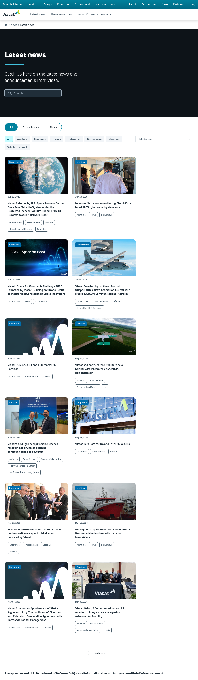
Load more (99, 463)
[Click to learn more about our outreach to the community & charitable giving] (67, 605)
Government (94, 139)
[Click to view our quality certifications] (63, 589)
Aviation (22, 139)
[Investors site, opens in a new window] (10, 605)
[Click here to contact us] (114, 597)
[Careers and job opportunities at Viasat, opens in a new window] (9, 589)
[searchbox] (33, 93)
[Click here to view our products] (113, 605)
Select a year (145, 139)
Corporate (40, 139)
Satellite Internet (17, 147)
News (53, 127)
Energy (57, 139)
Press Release (31, 127)
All (11, 127)
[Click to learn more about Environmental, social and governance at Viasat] (72, 597)
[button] (122, 529)
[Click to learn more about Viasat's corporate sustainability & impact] (63, 582)
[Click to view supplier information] (120, 589)
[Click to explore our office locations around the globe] (10, 597)
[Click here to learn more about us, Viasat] (10, 574)
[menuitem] (13, 4)
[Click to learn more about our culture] (56, 574)
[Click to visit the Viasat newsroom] (11, 613)
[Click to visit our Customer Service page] (118, 574)
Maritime (114, 139)
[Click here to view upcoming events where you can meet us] (8, 582)
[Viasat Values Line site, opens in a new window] (15, 628)
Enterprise (74, 139)
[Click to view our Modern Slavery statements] (21, 620)
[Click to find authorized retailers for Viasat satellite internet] (119, 582)
